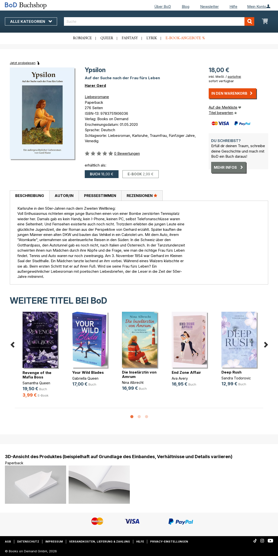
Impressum (54, 541)
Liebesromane (97, 96)
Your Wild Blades (88, 372)
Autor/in (64, 195)
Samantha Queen (36, 383)
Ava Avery (180, 378)
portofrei (234, 76)
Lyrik (151, 38)
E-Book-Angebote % (185, 38)
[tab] (29, 195)
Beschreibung (29, 195)
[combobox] (159, 21)
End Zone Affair (186, 372)
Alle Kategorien (31, 21)
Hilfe (233, 6)
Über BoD (162, 6)
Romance (82, 38)
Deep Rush (231, 372)
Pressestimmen (100, 195)
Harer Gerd (95, 85)
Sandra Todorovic (236, 378)
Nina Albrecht (133, 382)
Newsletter (209, 6)
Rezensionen (142, 195)
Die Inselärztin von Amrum (139, 374)
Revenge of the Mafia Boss (37, 374)
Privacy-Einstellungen (169, 541)
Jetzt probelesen (23, 63)
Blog (185, 6)
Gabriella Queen (85, 378)
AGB (8, 541)
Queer (106, 38)
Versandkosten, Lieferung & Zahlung (99, 541)
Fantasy (130, 38)
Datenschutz (28, 541)
